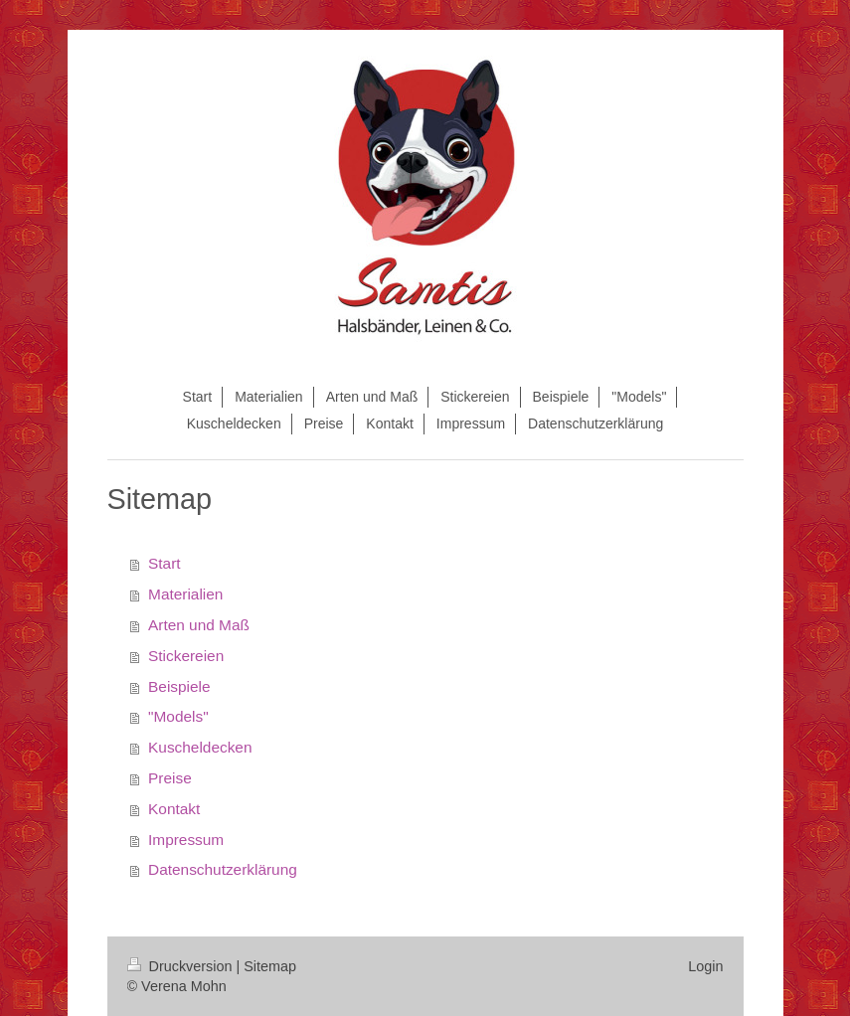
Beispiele (179, 686)
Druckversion (182, 966)
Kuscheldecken (200, 747)
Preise (170, 777)
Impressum (186, 839)
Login (705, 966)
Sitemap (270, 966)
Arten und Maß (199, 624)
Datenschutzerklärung (222, 869)
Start (164, 563)
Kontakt (174, 808)
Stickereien (186, 655)
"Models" (178, 716)
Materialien (185, 594)
